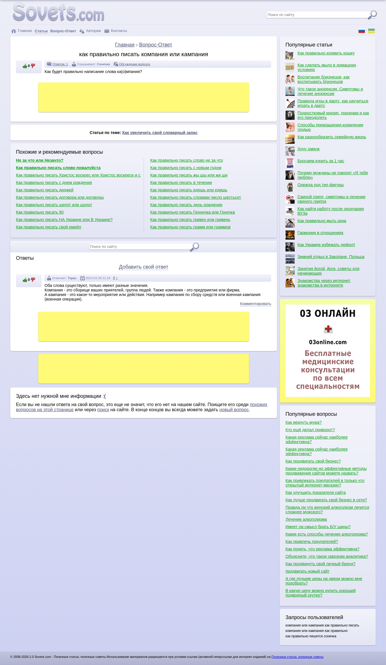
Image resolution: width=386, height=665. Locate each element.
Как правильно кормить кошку (320, 55)
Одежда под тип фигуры (315, 187)
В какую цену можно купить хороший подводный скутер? (320, 592)
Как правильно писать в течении (181, 182)
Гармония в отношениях (314, 235)
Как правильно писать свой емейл (48, 227)
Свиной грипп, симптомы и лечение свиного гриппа (325, 199)
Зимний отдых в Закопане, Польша (325, 258)
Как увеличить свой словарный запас (160, 132)
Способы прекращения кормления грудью (324, 127)
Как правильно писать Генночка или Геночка (192, 212)
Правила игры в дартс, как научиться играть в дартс (327, 103)
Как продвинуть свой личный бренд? (320, 563)
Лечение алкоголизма (306, 519)
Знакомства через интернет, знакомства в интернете (318, 282)
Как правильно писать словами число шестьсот (195, 197)
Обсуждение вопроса (134, 64)
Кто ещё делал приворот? (310, 429)
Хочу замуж (302, 151)
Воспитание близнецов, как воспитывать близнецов (317, 79)
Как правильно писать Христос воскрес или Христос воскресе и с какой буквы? (78, 175)
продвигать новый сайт (307, 571)
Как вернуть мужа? (303, 422)
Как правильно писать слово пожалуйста (58, 167)
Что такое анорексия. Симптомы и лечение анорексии (324, 91)
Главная (21, 31)
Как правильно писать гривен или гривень (190, 219)
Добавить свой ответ (143, 267)
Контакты (115, 31)
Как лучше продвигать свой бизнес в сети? (326, 500)
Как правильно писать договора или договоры (60, 197)
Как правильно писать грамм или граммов (190, 227)
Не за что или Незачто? (39, 160)
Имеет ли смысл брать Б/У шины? (318, 526)
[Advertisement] (144, 97)
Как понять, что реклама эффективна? (322, 549)
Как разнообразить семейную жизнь (326, 139)
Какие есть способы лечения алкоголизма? (327, 534)
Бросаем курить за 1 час (315, 163)
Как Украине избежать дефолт (320, 247)
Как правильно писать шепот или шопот (54, 204)
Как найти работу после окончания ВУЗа (325, 211)
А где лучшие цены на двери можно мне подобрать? (324, 580)
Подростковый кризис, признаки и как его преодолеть (327, 115)
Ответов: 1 (60, 64)
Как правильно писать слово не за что (186, 160)
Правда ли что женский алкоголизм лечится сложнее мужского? (327, 509)
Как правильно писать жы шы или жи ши (188, 175)
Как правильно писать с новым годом (185, 167)
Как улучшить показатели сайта (316, 492)
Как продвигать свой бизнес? (313, 461)
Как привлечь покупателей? (312, 541)
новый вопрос (234, 409)
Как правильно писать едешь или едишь (188, 190)
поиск (103, 409)
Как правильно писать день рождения (186, 204)
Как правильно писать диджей (44, 190)
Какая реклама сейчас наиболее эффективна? (317, 439)
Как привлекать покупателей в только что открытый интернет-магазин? (325, 482)
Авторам (90, 31)
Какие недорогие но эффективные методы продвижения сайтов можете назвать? (326, 470)
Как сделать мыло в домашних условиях (321, 67)
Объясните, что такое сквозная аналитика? (327, 556)
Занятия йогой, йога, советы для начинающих (322, 270)
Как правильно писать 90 (40, 212)
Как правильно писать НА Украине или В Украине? (64, 219)
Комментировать (255, 303)
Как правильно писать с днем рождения (54, 182)
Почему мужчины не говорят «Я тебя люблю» (327, 175)
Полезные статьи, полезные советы (297, 656)
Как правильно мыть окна (316, 223)
